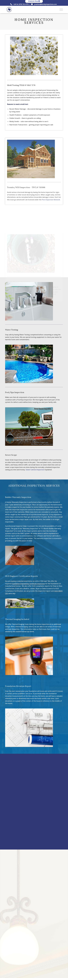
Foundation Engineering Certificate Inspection (28, 584)
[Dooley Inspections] (28, 9)
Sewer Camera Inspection (35, 470)
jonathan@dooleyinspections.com (45, 4)
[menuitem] (34, 1)
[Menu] (60, 9)
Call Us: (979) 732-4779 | (22, 4)
